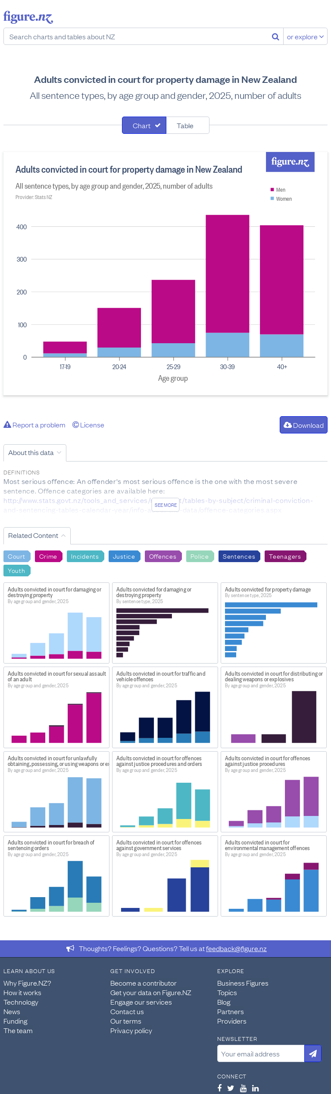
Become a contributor (143, 982)
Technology (20, 1001)
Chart (141, 125)
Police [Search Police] (199, 555)
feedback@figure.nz (236, 948)
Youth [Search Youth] (16, 570)
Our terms (125, 1020)
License (88, 424)
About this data (31, 452)
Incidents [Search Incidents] (85, 555)
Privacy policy (131, 1030)
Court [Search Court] (16, 555)
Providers (232, 1020)
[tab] (144, 125)
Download (304, 425)
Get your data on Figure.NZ (150, 992)
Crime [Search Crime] (48, 555)
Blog (223, 1001)
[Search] (275, 36)
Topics (227, 992)
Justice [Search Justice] (124, 555)
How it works (22, 992)
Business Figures (243, 982)
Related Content (33, 535)
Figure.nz (28, 17)
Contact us (127, 1011)
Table (185, 125)
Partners (230, 1011)
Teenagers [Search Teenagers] (285, 555)
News (11, 1011)
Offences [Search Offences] (163, 555)
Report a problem (34, 424)
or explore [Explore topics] (305, 36)
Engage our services (141, 1001)
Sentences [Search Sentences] (239, 555)
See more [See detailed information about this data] (166, 505)
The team (18, 1030)
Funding (15, 1020)
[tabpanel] (165, 273)
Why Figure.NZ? (27, 982)
